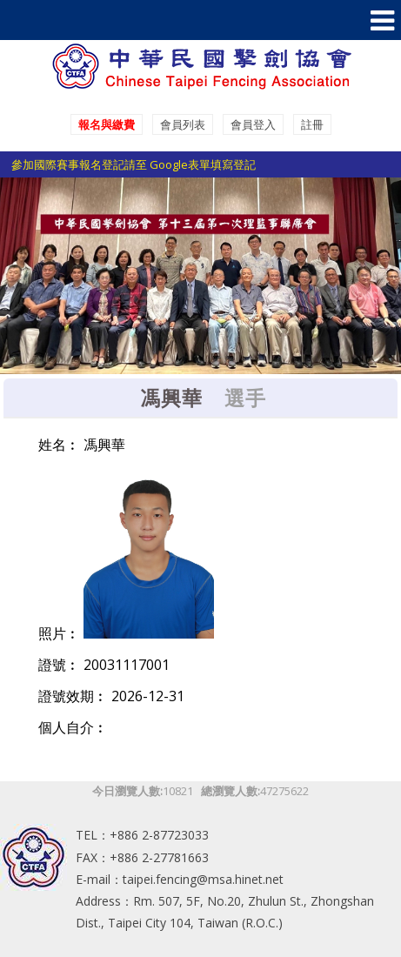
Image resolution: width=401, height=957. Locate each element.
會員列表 (182, 124)
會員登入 (253, 124)
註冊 (312, 124)
